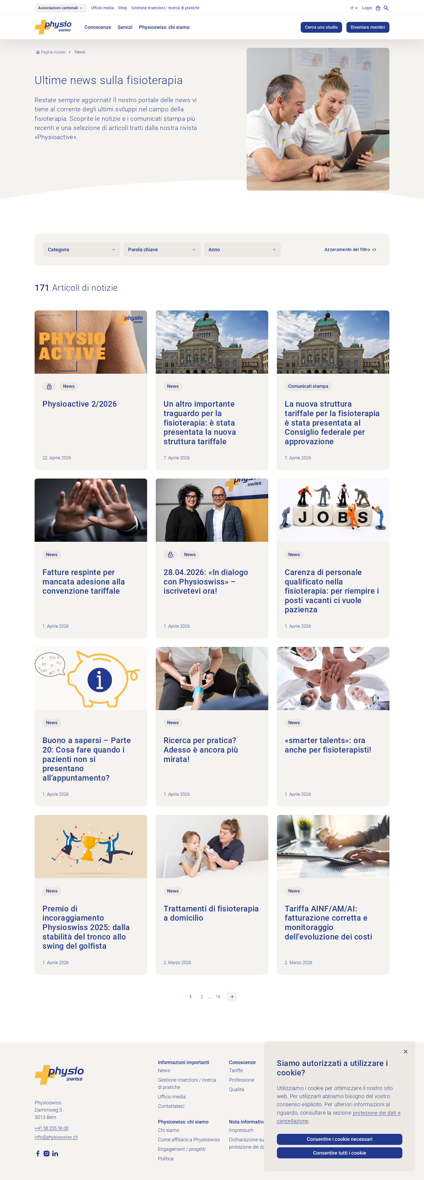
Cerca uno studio (321, 28)
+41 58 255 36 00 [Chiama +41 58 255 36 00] (53, 1129)
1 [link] (188, 1002)
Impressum (241, 1130)
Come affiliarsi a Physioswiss (189, 1139)
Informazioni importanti (183, 1062)
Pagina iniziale (55, 53)
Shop (128, 8)
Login (366, 8)
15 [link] (218, 1002)
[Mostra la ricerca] (386, 8)
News (164, 1070)
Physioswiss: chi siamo (164, 28)
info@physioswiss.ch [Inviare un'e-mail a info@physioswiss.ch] (57, 1138)
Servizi (125, 28)
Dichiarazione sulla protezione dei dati (249, 1143)
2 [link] (201, 1002)
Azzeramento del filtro (347, 250)
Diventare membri (368, 28)
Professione (241, 1080)
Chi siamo (168, 1130)
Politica (166, 1158)
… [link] (210, 1002)
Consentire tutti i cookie (339, 1152)
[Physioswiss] (53, 28)
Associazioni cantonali (63, 8)
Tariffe (236, 1070)
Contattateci (171, 1106)
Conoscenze (97, 28)
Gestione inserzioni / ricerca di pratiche (171, 8)
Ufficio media (108, 8)
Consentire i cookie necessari (340, 1135)
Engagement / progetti (182, 1149)
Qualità (236, 1089)
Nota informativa (247, 1122)
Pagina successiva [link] (233, 1002)
